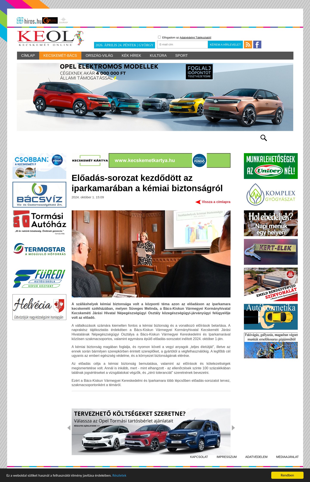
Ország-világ (99, 56)
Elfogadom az (184, 37)
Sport (181, 56)
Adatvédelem (256, 457)
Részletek (119, 475)
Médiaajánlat (287, 457)
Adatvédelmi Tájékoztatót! (195, 37)
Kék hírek (131, 56)
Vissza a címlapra (216, 202)
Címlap (28, 56)
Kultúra (158, 56)
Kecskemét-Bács (60, 56)
